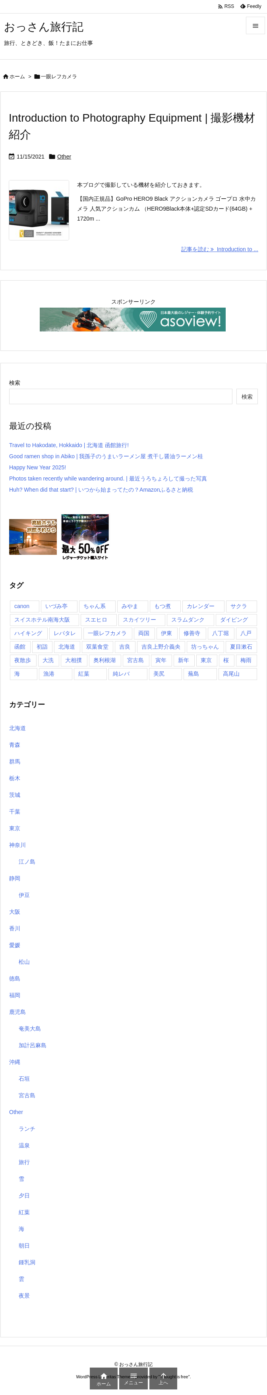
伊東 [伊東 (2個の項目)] (166, 633)
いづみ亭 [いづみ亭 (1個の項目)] (56, 606)
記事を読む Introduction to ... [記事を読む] (219, 249)
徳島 (14, 978)
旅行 (24, 1162)
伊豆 (24, 895)
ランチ (27, 1129)
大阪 (14, 912)
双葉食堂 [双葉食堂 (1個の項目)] (97, 646)
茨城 (14, 795)
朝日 (24, 1245)
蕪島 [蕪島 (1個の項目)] (193, 673)
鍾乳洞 (27, 1262)
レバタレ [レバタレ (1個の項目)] (65, 633)
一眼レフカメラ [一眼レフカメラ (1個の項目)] (107, 633)
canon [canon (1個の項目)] (21, 606)
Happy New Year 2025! (37, 467)
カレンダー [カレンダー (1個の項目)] (201, 606)
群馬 (14, 761)
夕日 (24, 1195)
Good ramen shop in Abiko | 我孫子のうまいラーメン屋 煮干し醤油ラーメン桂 (106, 456)
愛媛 (14, 945)
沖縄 (14, 1062)
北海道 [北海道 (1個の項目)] (66, 646)
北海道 (17, 728)
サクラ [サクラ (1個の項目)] (238, 606)
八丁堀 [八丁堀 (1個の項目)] (220, 633)
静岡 (14, 878)
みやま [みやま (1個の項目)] (130, 606)
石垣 (24, 1078)
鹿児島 (17, 1012)
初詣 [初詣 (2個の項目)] (42, 646)
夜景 (24, 1295)
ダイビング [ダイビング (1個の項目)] (234, 619)
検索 (14, 383)
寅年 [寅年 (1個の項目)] (160, 660)
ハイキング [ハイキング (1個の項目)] (28, 633)
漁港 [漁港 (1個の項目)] (48, 673)
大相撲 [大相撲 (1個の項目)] (73, 660)
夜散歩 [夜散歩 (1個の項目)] (22, 660)
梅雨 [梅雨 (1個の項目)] (246, 660)
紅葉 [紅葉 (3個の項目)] (83, 673)
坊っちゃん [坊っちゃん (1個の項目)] (205, 646)
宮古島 (27, 1095)
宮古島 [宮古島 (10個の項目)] (135, 660)
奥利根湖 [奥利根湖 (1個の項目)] (104, 660)
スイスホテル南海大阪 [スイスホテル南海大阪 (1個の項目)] (42, 619)
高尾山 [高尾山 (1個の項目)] (231, 673)
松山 (24, 962)
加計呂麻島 (32, 1045)
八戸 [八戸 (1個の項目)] (246, 633)
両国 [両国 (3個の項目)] (143, 633)
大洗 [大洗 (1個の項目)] (48, 660)
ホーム (17, 76)
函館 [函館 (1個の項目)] (19, 646)
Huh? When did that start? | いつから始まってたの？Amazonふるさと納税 (101, 489)
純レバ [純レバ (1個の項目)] (121, 673)
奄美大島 (30, 1028)
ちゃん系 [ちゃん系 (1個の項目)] (94, 606)
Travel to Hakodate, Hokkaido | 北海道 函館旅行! (69, 445)
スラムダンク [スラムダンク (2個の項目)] (188, 619)
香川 (14, 928)
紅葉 (24, 1212)
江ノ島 (27, 861)
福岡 (14, 995)
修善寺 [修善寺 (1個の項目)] (192, 633)
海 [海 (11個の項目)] (17, 673)
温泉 (24, 1145)
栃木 (14, 778)
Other (64, 156)
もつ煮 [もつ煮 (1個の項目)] (162, 606)
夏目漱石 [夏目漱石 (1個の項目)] (241, 646)
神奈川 (17, 845)
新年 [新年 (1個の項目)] (183, 660)
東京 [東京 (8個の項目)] (206, 660)
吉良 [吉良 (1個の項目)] (124, 646)
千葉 (14, 811)
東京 (14, 828)
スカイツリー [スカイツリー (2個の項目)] (139, 619)
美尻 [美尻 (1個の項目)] (158, 673)
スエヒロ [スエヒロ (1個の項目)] (96, 619)
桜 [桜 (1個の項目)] (226, 660)
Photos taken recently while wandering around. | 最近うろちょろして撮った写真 (108, 478)
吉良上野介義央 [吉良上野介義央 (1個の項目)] (160, 646)
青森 (14, 745)
